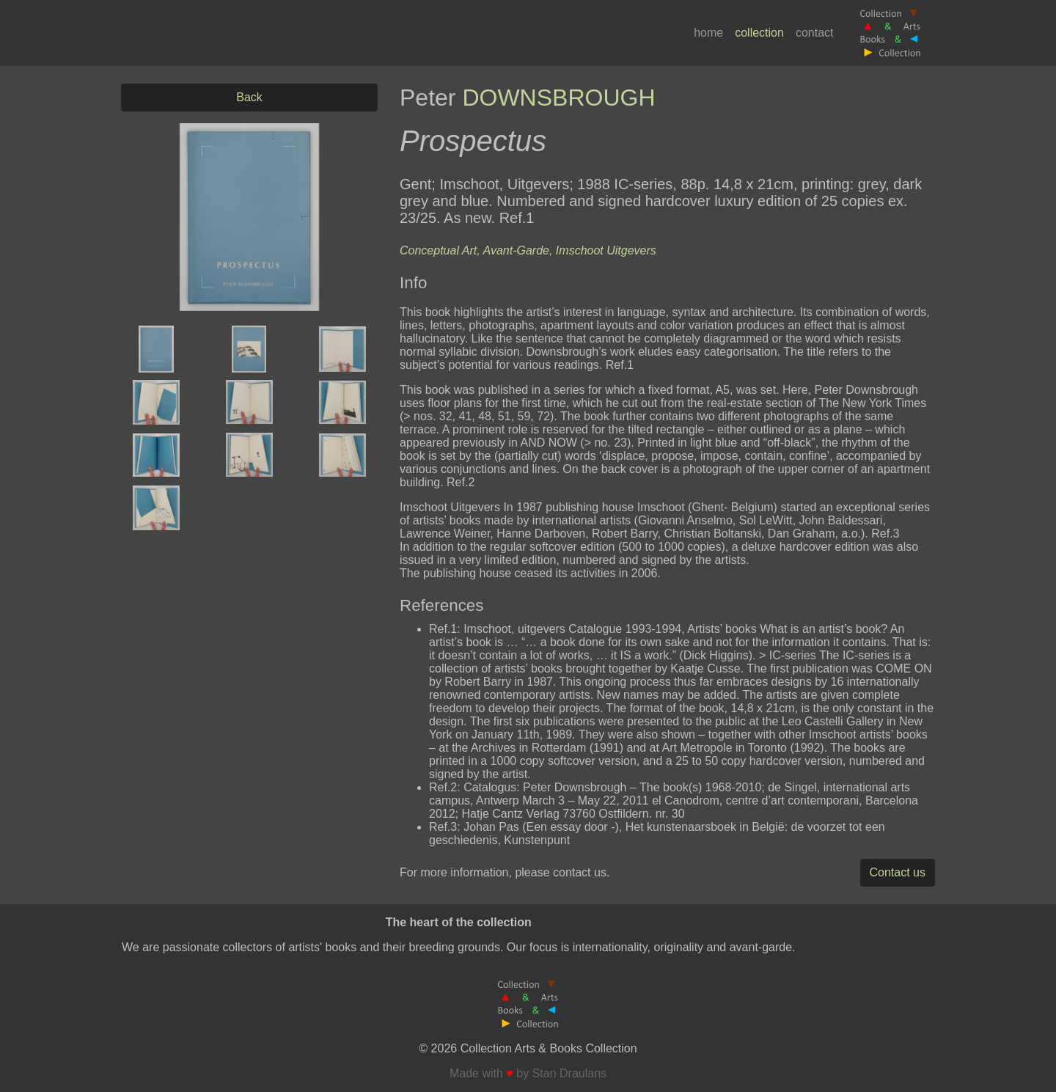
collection (759, 32)
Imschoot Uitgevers (606, 250)
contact (815, 32)
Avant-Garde (516, 250)
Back (249, 97)
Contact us (897, 872)
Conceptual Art (438, 250)
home (708, 32)
